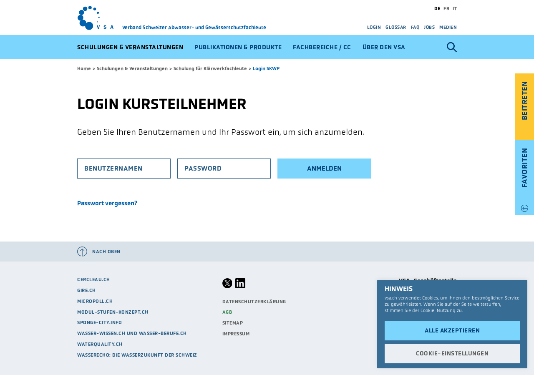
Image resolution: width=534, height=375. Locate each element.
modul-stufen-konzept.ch (113, 312)
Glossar (395, 27)
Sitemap (232, 323)
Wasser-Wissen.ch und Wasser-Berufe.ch (132, 333)
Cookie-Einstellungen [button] (452, 353)
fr (446, 8)
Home (84, 68)
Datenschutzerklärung (254, 302)
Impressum (236, 334)
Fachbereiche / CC (322, 47)
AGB (227, 312)
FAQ (415, 27)
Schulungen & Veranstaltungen (130, 47)
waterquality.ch (100, 344)
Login (374, 27)
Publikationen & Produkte (238, 47)
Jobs (429, 27)
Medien (448, 27)
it (455, 8)
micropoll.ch (95, 301)
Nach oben (106, 251)
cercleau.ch (93, 279)
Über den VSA (384, 47)
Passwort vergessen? (107, 203)
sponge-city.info (99, 322)
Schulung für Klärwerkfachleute (210, 68)
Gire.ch (86, 290)
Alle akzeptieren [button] (452, 330)
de (437, 8)
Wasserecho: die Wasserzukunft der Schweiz (137, 355)
